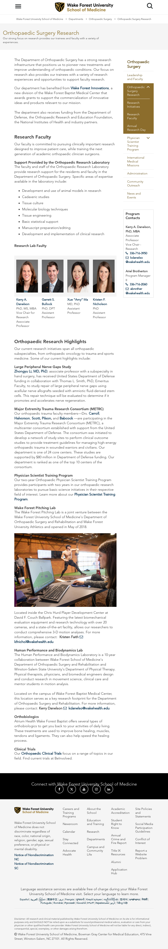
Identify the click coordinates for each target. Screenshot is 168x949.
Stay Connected (70, 841)
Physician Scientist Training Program (133, 143)
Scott (36, 418)
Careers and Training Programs (71, 812)
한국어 (124, 899)
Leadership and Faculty (135, 77)
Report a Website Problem (141, 854)
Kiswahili (81, 902)
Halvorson (22, 418)
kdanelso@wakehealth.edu (89, 708)
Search (148, 4)
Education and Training (95, 822)
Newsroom (70, 824)
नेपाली (144, 899)
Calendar (69, 831)
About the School (94, 810)
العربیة (34, 899)
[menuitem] (138, 64)
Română (58, 902)
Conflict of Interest (142, 841)
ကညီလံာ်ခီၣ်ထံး (111, 899)
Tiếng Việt (122, 902)
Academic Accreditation (120, 810)
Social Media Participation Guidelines (144, 827)
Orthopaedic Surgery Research (136, 91)
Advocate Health (69, 852)
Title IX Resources (118, 852)
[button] (148, 87)
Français (69, 899)
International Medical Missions (135, 161)
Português (46, 902)
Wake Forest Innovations (90, 88)
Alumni (116, 862)
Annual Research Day (136, 128)
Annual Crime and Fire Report (118, 839)
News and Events (134, 195)
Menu (18, 4)
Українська (102, 902)
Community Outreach (135, 183)
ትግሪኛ (90, 902)
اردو (113, 902)
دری (61, 899)
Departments (76, 19)
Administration (137, 173)
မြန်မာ (42, 899)
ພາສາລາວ (134, 899)
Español (24, 899)
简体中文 (52, 899)
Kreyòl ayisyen (94, 899)
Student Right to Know (116, 824)
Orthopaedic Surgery (100, 19)
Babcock (66, 418)
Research (93, 831)
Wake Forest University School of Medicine (39, 19)
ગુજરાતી (80, 899)
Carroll (94, 413)
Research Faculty (133, 116)
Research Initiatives (133, 104)
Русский (69, 902)
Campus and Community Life (95, 850)
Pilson (46, 418)
